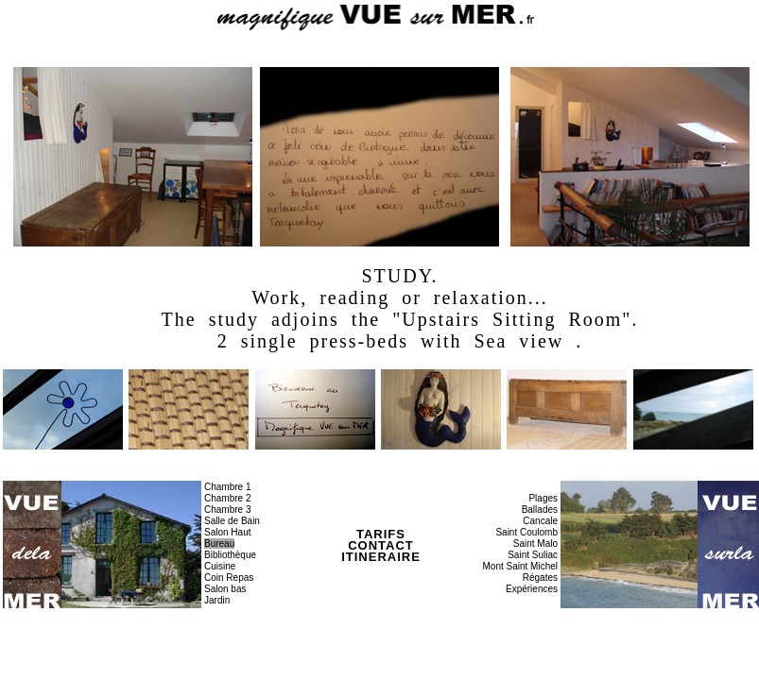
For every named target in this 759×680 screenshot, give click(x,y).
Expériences (532, 589)
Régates (540, 577)
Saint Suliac (533, 555)
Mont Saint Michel (520, 566)
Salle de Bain (232, 521)
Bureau (219, 543)
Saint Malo (535, 543)
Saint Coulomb (526, 532)
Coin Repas (228, 577)
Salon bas (225, 589)
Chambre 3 (227, 509)
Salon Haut (227, 532)
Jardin (217, 600)
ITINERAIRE (381, 557)
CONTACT (381, 545)
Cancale (540, 521)
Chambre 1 (227, 487)
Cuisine (219, 566)
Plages (543, 498)
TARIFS (380, 534)
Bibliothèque (230, 555)
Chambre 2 (227, 498)
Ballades (540, 509)
